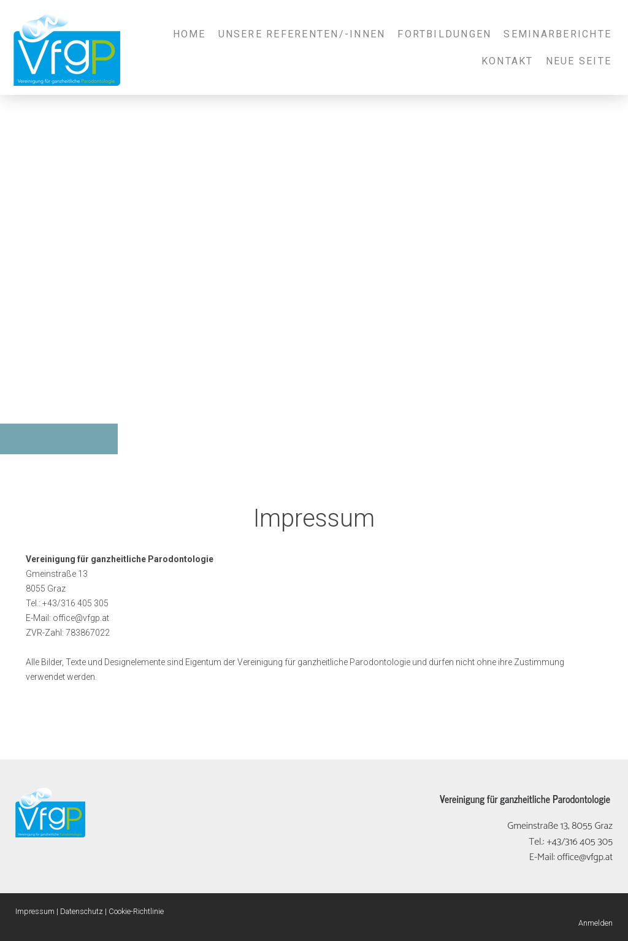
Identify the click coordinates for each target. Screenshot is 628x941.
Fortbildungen (444, 34)
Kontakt (507, 61)
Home (189, 34)
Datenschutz (81, 911)
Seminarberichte (557, 34)
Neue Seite (578, 61)
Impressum (35, 911)
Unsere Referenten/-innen (302, 34)
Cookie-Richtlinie (136, 911)
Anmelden (595, 923)
